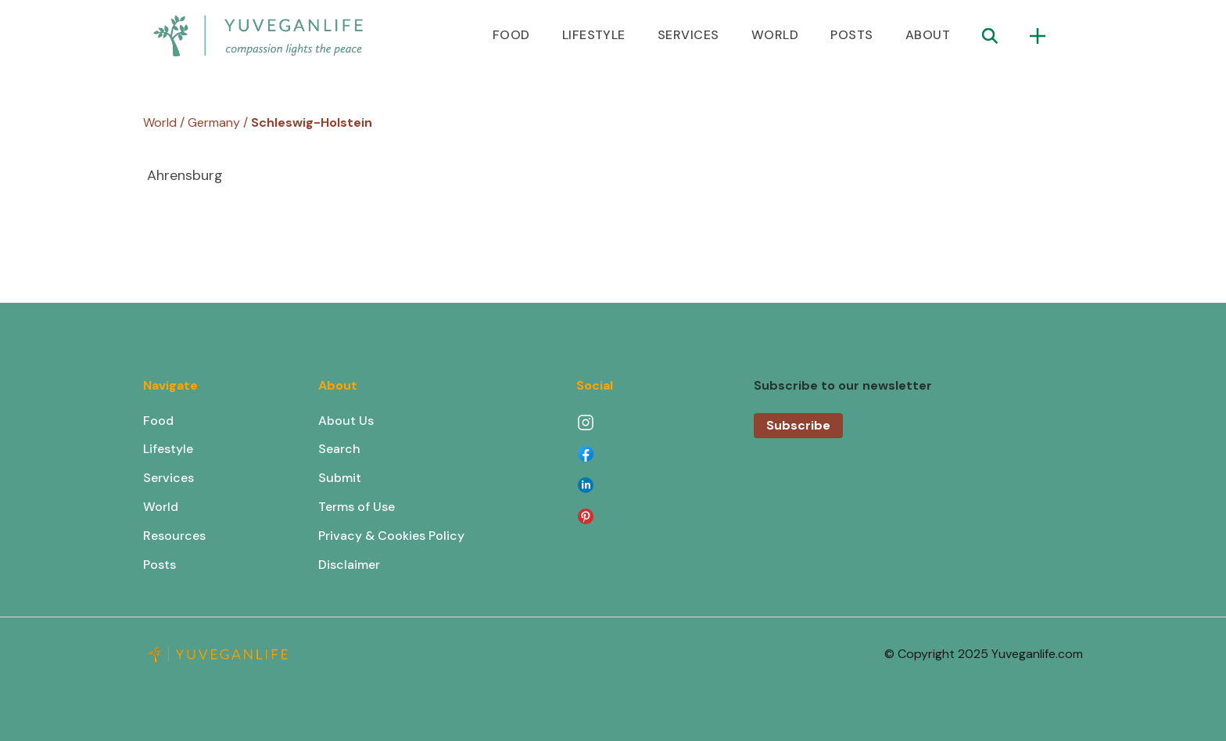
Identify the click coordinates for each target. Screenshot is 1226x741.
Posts (159, 564)
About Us (346, 420)
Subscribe (798, 425)
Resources (174, 535)
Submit (339, 477)
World (160, 506)
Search (339, 449)
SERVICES (688, 35)
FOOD (511, 35)
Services (168, 477)
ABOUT (927, 35)
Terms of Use (356, 506)
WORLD (774, 35)
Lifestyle (168, 449)
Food (158, 420)
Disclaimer (349, 564)
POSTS (851, 35)
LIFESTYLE (594, 35)
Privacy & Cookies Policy (391, 535)
